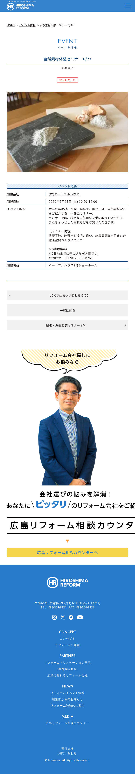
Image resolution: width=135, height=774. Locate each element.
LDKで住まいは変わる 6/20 (68, 295)
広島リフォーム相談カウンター (67, 723)
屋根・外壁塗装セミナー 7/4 (66, 325)
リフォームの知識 (67, 645)
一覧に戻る (67, 310)
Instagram (54, 617)
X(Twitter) (63, 617)
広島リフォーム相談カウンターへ (67, 552)
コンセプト (67, 639)
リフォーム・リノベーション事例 (67, 663)
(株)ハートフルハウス (64, 194)
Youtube (80, 617)
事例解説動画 (67, 669)
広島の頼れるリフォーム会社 (67, 675)
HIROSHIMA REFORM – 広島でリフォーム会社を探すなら (20, 7)
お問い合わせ (67, 753)
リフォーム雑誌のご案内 (67, 706)
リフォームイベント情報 (67, 693)
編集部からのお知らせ (67, 699)
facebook (71, 617)
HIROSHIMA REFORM (67, 584)
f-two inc (54, 760)
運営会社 (67, 749)
